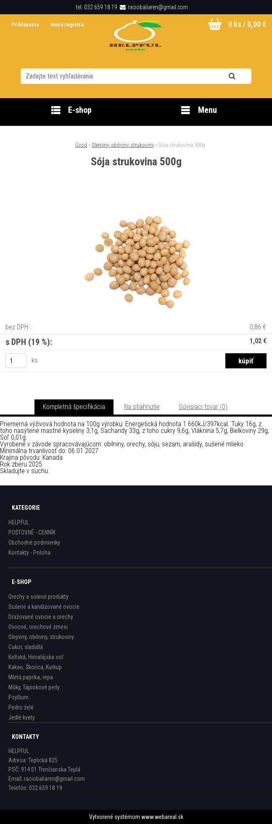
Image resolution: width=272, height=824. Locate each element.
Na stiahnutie (142, 407)
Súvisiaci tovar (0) (203, 407)
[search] (242, 76)
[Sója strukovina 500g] (136, 202)
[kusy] (15, 360)
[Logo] (136, 37)
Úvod (81, 145)
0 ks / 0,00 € (247, 24)
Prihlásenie (25, 24)
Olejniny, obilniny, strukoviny (123, 145)
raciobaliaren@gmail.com (158, 7)
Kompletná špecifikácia (74, 407)
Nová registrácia (70, 24)
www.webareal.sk (162, 817)
